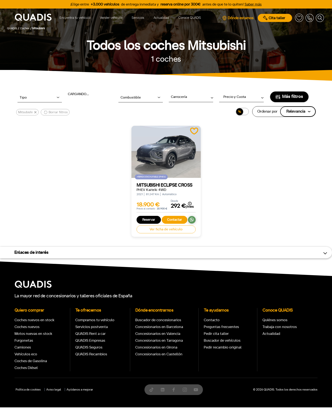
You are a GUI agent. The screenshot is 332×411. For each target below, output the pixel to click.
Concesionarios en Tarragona (159, 340)
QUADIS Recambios (91, 354)
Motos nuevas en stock (33, 333)
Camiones (23, 347)
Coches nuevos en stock (34, 320)
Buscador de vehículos (222, 340)
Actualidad (161, 17)
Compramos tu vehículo (94, 320)
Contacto (212, 320)
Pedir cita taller (216, 333)
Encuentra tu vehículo (75, 17)
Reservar (148, 219)
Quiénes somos (274, 320)
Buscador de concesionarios (158, 320)
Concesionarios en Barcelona (159, 327)
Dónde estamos (237, 18)
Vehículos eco (26, 354)
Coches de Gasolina (31, 361)
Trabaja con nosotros (279, 327)
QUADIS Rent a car (90, 333)
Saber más (253, 4)
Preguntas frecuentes (221, 327)
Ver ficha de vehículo (166, 229)
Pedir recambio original (223, 347)
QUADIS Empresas (90, 340)
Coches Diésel (26, 368)
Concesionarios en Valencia (157, 333)
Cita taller (274, 18)
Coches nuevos (27, 327)
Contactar (174, 219)
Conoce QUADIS (189, 17)
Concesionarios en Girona (156, 347)
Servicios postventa (91, 327)
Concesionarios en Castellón (158, 354)
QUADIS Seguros (88, 347)
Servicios (138, 17)
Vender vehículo (111, 17)
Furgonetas (24, 340)
